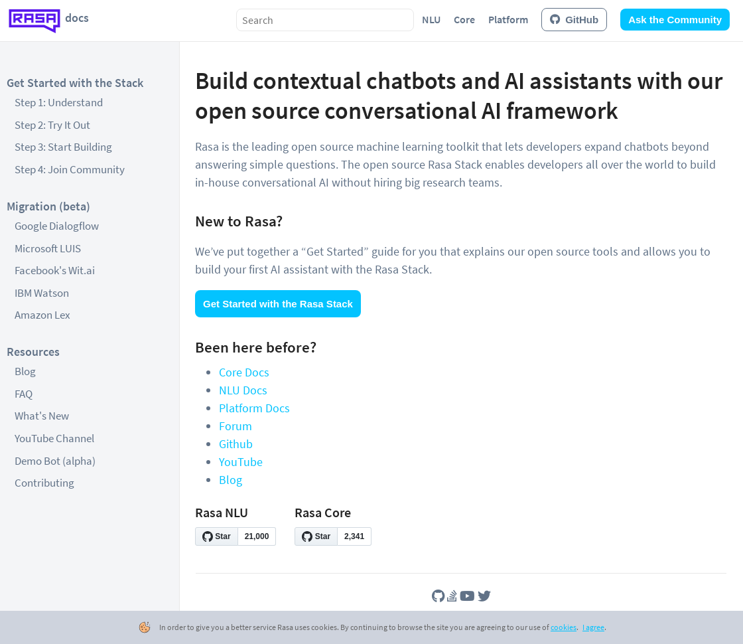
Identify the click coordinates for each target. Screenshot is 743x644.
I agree (593, 627)
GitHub (574, 19)
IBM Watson (42, 292)
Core (464, 19)
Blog (25, 371)
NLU (431, 19)
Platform (508, 19)
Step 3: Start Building (63, 146)
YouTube (241, 461)
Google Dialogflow (57, 225)
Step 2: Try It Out (52, 125)
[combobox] (325, 20)
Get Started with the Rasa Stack (278, 303)
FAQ (24, 393)
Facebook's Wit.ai (55, 270)
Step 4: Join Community (70, 169)
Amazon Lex (42, 314)
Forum (235, 426)
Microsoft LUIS (48, 248)
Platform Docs (254, 408)
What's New (42, 415)
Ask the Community (675, 19)
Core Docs (244, 372)
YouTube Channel (54, 438)
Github (236, 443)
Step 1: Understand (59, 102)
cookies (563, 627)
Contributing (44, 482)
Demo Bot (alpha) (55, 460)
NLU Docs (243, 390)
